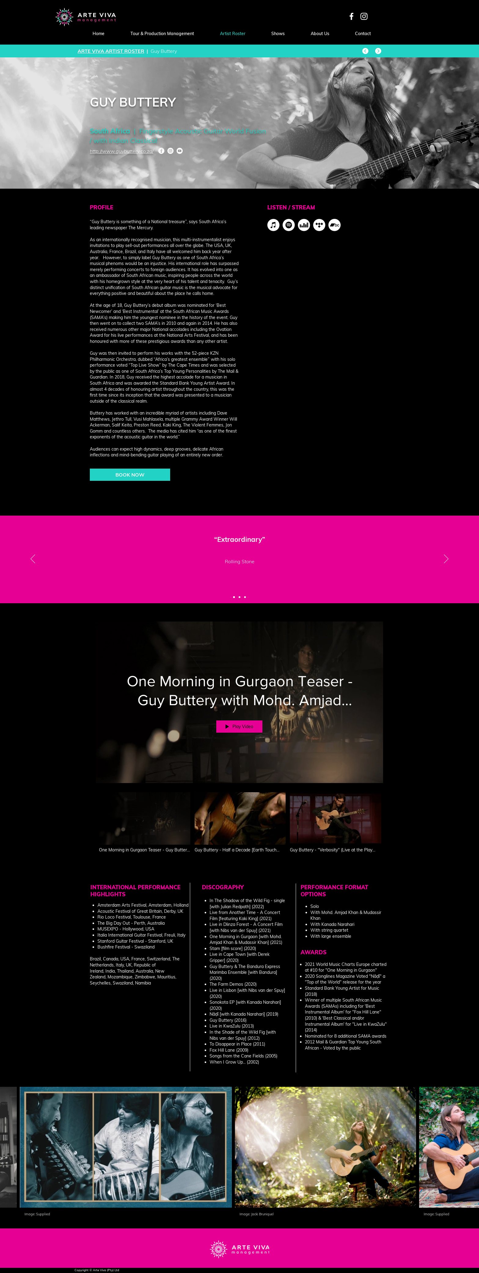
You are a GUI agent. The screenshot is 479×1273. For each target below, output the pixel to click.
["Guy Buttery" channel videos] (239, 825)
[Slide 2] (239, 597)
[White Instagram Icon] (364, 16)
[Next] (446, 559)
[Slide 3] (245, 597)
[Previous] (33, 559)
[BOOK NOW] (130, 475)
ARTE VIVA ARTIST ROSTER (111, 51)
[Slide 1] (234, 597)
